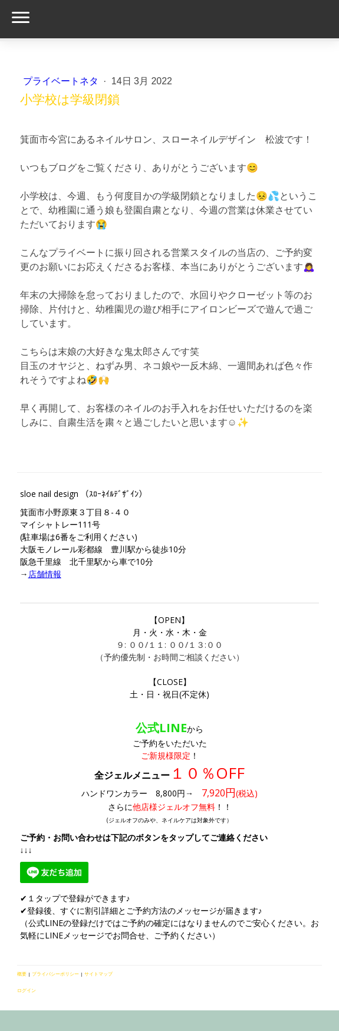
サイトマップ (98, 973)
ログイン (26, 990)
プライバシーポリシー (55, 973)
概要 (22, 973)
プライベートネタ (62, 81)
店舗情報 (44, 573)
